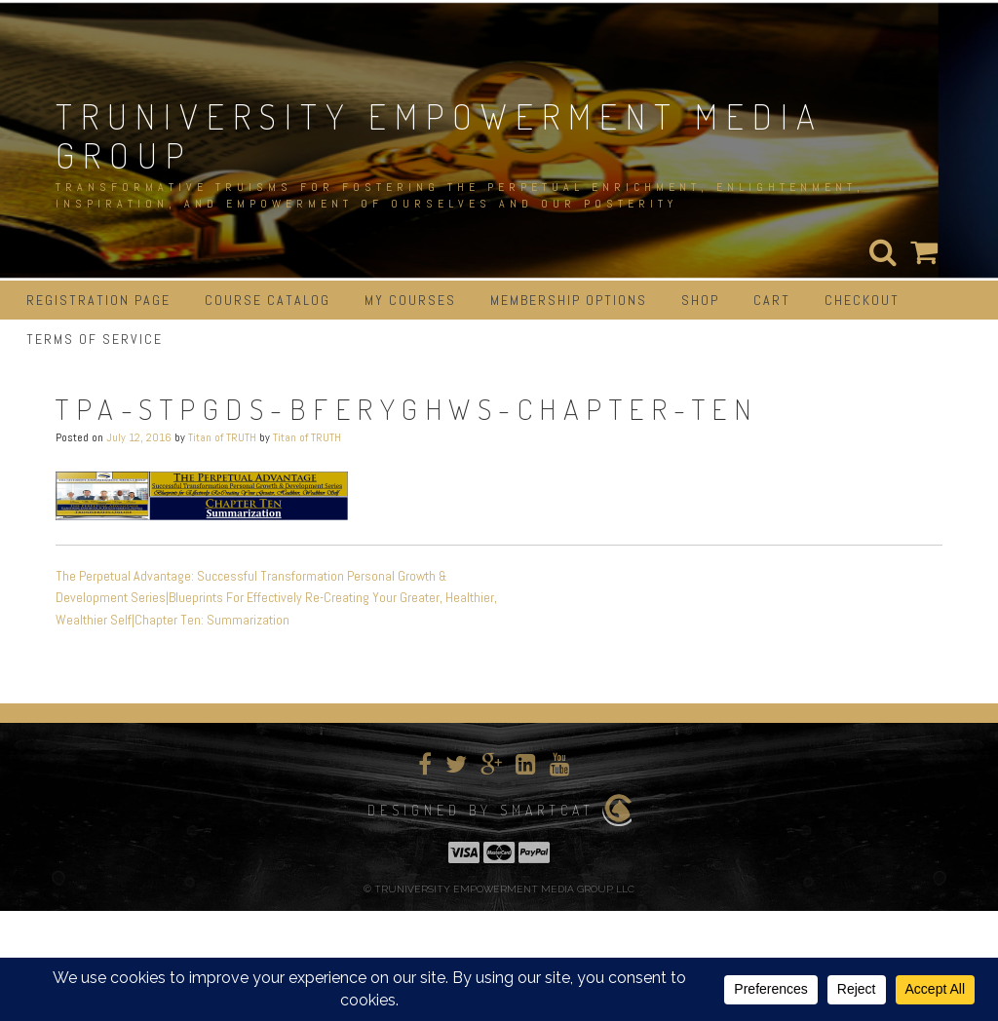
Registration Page (98, 300)
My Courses (410, 300)
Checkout (862, 300)
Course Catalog (267, 300)
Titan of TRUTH (222, 437)
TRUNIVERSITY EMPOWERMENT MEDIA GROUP (440, 135)
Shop (700, 300)
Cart (771, 300)
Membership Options (568, 300)
